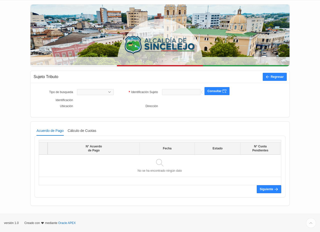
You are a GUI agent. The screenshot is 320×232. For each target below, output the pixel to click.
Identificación (64, 100)
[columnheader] (43, 148)
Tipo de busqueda (61, 92)
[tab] (50, 131)
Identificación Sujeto (144, 92)
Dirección (152, 106)
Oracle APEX (67, 223)
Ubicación (66, 106)
